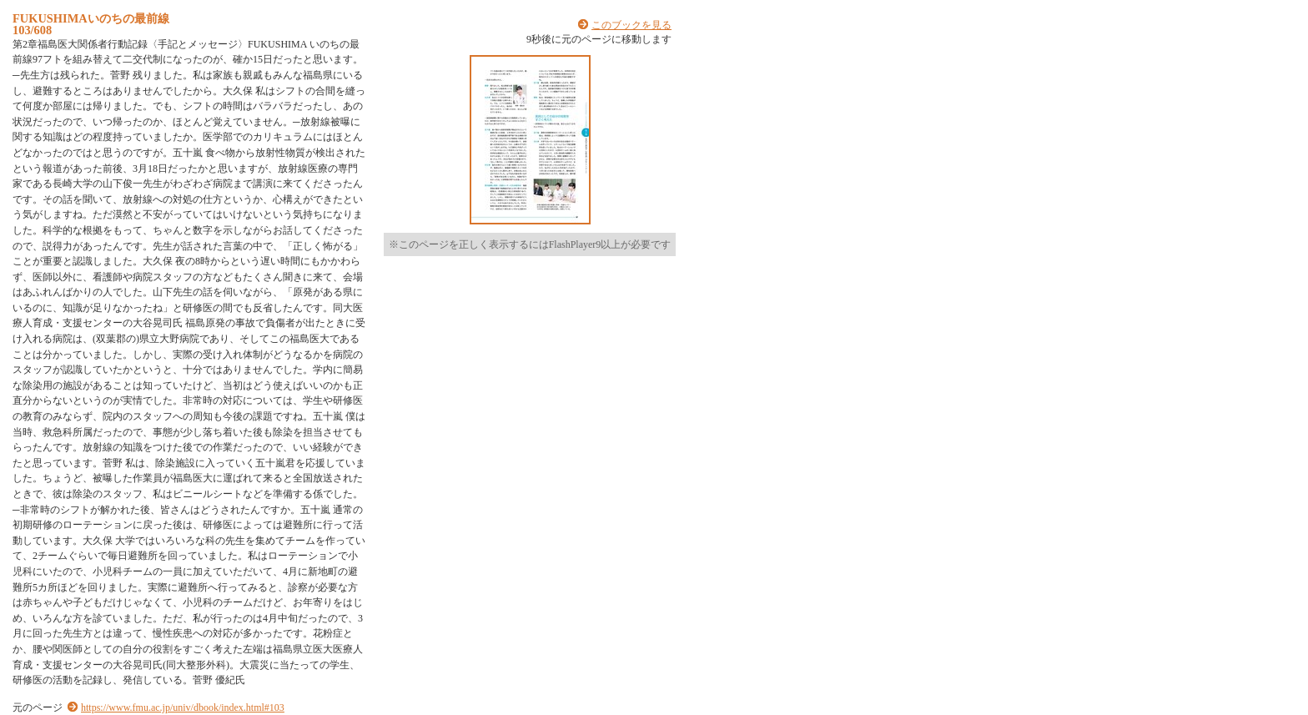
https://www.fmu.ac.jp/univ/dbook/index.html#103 (182, 707)
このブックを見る (631, 25)
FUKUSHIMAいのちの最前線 (91, 18)
